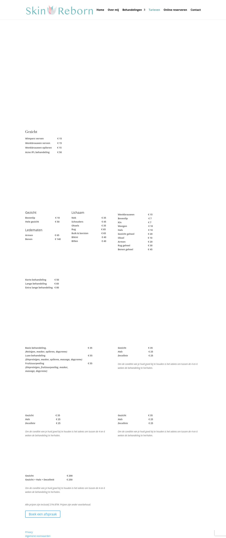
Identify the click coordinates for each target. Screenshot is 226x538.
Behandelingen (132, 10)
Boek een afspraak (43, 514)
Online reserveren (175, 10)
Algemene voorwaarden (37, 536)
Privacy (29, 532)
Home (100, 10)
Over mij (113, 10)
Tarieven (154, 10)
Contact (196, 10)
